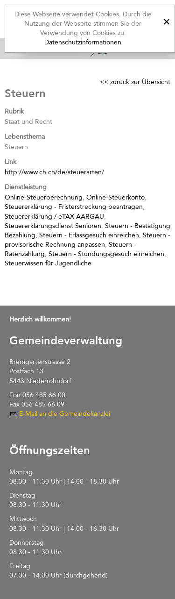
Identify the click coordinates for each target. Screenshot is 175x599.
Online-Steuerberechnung (44, 197)
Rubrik (14, 111)
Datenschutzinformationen (82, 42)
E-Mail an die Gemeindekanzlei (64, 413)
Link (10, 161)
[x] (166, 20)
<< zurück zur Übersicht (135, 82)
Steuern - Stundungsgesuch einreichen (106, 254)
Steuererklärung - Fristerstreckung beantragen (74, 206)
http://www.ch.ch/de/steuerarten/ (54, 172)
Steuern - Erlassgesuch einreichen (89, 235)
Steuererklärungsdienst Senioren (53, 225)
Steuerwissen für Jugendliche (48, 263)
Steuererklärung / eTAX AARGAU (54, 216)
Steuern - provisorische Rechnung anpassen (87, 240)
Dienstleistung (26, 187)
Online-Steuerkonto (115, 197)
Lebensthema (25, 136)
